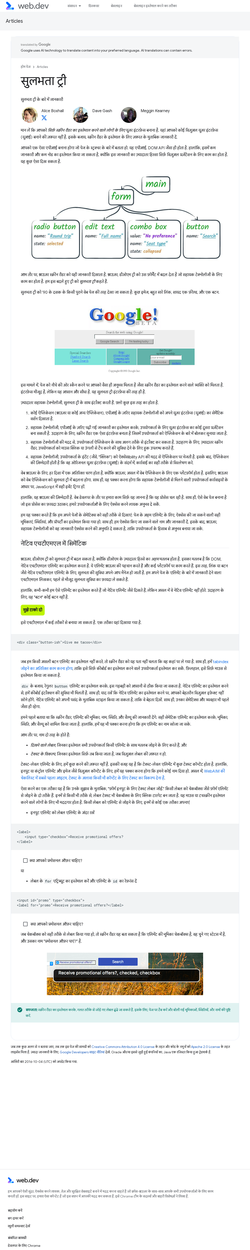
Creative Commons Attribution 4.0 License (123, 1047)
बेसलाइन (116, 6)
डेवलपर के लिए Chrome (24, 1245)
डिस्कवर (94, 6)
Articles (14, 21)
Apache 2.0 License (205, 1047)
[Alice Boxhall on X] (44, 119)
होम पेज (26, 67)
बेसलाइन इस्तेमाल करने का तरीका (155, 6)
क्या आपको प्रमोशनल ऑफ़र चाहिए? (52, 860)
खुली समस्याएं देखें (19, 1226)
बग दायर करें (15, 1218)
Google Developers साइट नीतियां (82, 1052)
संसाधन (72, 6)
